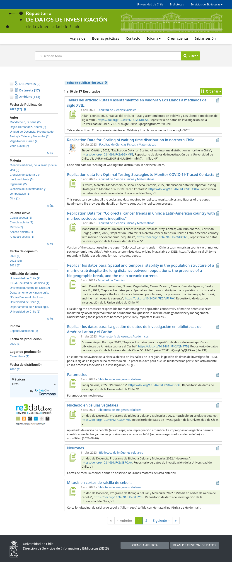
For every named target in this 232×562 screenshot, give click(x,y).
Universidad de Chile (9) (25, 278)
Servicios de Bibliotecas (206, 4)
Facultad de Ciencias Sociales (117, 110)
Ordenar (211, 91)
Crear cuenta (177, 38)
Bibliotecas (177, 4)
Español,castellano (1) (24, 330)
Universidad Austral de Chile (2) (30, 287)
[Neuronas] (72, 457)
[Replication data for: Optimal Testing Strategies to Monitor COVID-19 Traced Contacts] (72, 183)
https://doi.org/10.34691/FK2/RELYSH (119, 497)
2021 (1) (15, 265)
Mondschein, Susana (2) (25, 122)
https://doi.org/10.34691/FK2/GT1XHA (173, 189)
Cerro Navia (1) (19, 356)
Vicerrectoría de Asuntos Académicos (124, 336)
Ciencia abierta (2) (21, 222)
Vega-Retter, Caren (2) (24, 141)
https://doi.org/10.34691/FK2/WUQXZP (162, 237)
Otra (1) (14, 198)
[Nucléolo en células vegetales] (72, 414)
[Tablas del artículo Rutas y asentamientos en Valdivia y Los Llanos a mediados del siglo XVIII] (72, 114)
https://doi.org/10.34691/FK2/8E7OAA (107, 462)
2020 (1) (15, 343)
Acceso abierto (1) (21, 232)
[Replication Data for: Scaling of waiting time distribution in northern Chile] (72, 148)
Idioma (154, 38)
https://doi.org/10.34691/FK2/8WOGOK (154, 385)
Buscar (191, 56)
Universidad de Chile (150, 4)
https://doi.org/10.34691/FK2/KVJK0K (106, 420)
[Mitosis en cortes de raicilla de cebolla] (72, 491)
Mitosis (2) (16, 227)
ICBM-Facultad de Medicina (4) (29, 283)
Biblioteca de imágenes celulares (119, 379)
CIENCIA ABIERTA (145, 545)
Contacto (133, 38)
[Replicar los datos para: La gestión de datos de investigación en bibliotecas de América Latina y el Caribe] (72, 340)
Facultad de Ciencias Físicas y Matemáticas (127, 144)
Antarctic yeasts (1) (22, 236)
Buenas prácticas (105, 38)
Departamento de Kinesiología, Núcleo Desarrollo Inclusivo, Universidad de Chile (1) (29, 297)
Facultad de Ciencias (111, 280)
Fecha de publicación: (86, 83)
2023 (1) (15, 256)
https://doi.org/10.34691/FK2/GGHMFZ (107, 154)
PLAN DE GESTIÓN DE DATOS (194, 545)
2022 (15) (16, 260)
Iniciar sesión (205, 38)
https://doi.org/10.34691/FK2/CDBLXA (123, 120)
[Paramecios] (72, 383)
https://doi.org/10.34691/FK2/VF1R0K (149, 298)
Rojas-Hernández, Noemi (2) (28, 127)
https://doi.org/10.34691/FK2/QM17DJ (163, 346)
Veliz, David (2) (19, 146)
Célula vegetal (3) (21, 217)
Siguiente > (161, 520)
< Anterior (124, 520)
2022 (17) (18, 109)
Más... (51, 153)
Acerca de (77, 38)
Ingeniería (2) (18, 184)
